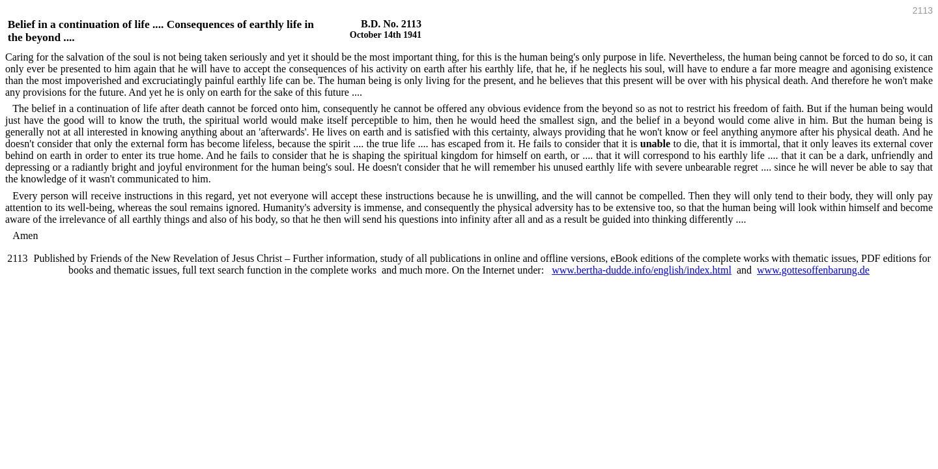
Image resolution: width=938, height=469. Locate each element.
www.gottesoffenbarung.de (813, 270)
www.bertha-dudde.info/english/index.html (642, 270)
